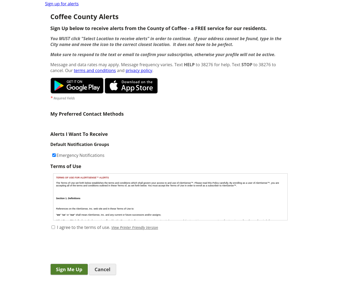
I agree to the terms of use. (83, 227)
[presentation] (90, 247)
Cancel (102, 269)
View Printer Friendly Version (134, 227)
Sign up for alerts (62, 4)
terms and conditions (95, 70)
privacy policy (139, 70)
